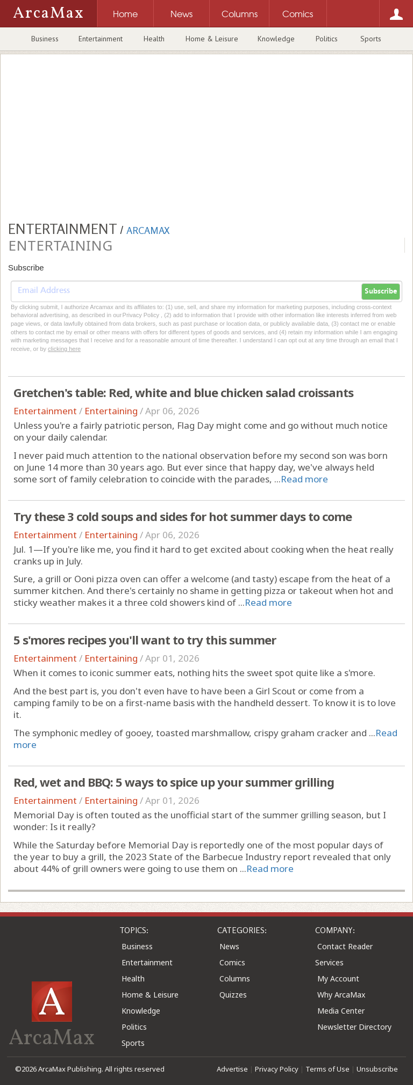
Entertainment (101, 38)
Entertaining (111, 411)
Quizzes (233, 994)
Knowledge (276, 38)
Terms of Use (327, 1069)
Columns (234, 978)
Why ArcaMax (341, 994)
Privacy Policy (276, 1069)
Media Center (341, 1011)
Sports (370, 38)
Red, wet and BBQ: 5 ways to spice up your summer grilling (173, 782)
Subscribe (381, 291)
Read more (304, 479)
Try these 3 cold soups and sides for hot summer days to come (182, 516)
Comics (232, 962)
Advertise (232, 1069)
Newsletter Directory (354, 1027)
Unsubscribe (377, 1069)
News (229, 946)
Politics (327, 38)
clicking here (64, 349)
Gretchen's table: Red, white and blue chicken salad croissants (183, 392)
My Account (338, 978)
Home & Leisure (212, 38)
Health (154, 38)
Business (45, 38)
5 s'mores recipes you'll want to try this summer (144, 640)
